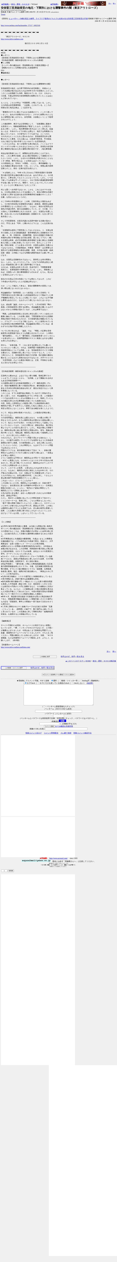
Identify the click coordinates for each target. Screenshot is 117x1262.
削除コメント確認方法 (83, 737)
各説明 (90, 683)
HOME (88, 661)
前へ (114, 3)
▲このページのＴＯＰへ (75, 661)
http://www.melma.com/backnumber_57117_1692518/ (20, 25)
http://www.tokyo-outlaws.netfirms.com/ (15, 647)
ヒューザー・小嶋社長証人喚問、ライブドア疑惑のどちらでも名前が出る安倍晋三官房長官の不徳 (48, 19)
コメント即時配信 (51, 737)
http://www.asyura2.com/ (58, 862)
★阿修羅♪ (5, 4)
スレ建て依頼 (66, 737)
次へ (109, 3)
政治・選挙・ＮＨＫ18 (20, 4)
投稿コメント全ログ (33, 737)
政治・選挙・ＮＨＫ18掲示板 (104, 661)
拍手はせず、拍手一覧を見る (72, 656)
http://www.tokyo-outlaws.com (12, 39)
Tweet (3, 14)
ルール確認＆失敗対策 (64, 730)
